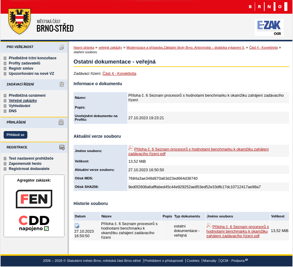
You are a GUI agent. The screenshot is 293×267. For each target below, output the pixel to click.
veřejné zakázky (110, 47)
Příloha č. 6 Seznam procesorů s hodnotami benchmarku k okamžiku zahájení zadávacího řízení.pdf (237, 231)
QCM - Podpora (232, 260)
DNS (13, 111)
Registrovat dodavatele (29, 169)
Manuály (209, 260)
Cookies (193, 260)
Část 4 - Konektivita (263, 47)
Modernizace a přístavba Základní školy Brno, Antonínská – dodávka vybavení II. (185, 47)
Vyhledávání (19, 106)
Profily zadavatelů (24, 63)
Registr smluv (21, 68)
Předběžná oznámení (27, 95)
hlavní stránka (84, 47)
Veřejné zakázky (23, 101)
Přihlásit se (15, 135)
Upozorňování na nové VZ (31, 73)
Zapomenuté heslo (25, 163)
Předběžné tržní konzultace (33, 58)
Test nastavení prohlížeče (31, 158)
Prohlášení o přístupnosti (163, 260)
